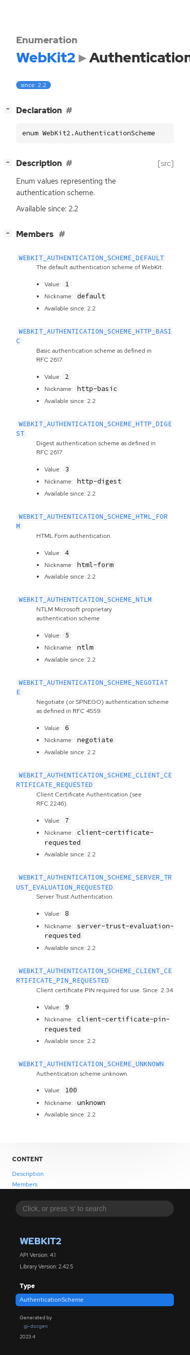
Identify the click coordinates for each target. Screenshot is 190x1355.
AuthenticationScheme (52, 1300)
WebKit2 (40, 1241)
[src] (166, 163)
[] (10, 109)
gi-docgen (36, 1326)
